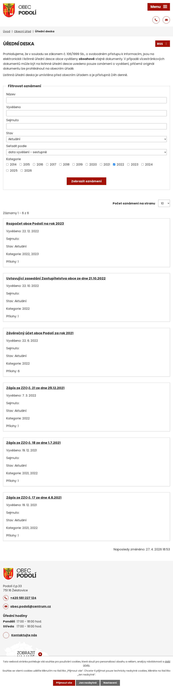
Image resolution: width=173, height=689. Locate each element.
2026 (28, 170)
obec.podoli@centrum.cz (30, 606)
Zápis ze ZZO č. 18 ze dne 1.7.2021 (33, 442)
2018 (66, 164)
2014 (13, 164)
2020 (93, 164)
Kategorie (13, 159)
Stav (9, 133)
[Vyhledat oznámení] (86, 181)
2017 (53, 164)
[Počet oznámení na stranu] (164, 203)
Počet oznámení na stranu (134, 203)
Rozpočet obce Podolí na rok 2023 (35, 223)
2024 (149, 164)
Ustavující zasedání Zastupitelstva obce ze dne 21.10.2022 (56, 278)
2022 (120, 164)
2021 (107, 164)
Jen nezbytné (88, 682)
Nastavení (110, 682)
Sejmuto (12, 120)
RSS (162, 44)
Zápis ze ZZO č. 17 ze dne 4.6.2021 (33, 497)
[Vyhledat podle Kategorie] (7, 164)
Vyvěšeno (13, 107)
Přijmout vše (64, 682)
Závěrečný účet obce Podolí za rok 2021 (39, 333)
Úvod (6, 31)
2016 (40, 164)
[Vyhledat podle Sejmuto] (86, 126)
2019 (79, 164)
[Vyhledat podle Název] (86, 100)
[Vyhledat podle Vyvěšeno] (86, 113)
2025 (14, 170)
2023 (134, 164)
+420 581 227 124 (23, 598)
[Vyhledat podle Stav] (86, 139)
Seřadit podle (16, 146)
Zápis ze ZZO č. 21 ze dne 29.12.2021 (35, 388)
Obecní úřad (22, 31)
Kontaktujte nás (24, 635)
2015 (26, 164)
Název (10, 94)
